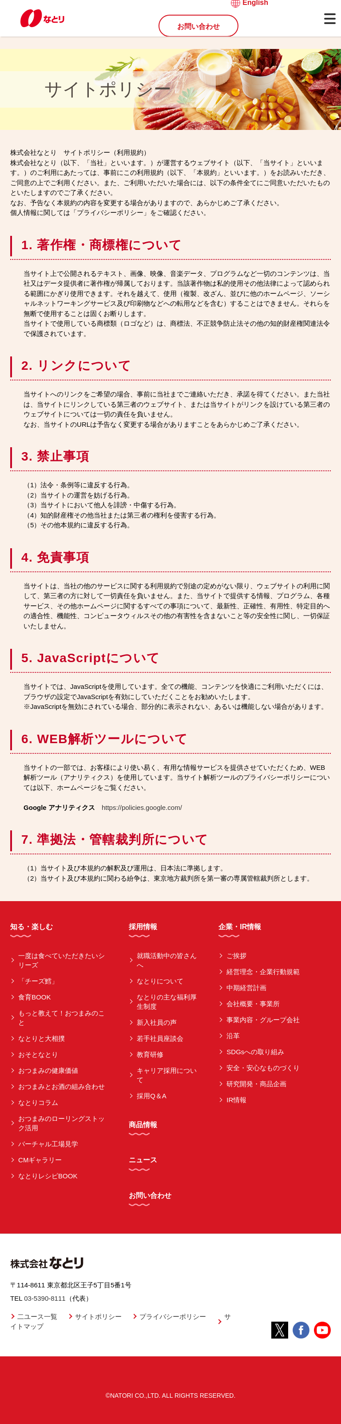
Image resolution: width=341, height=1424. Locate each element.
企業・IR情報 (239, 926)
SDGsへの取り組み (255, 1052)
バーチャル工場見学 (48, 1144)
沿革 (233, 1036)
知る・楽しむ (31, 926)
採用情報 (143, 926)
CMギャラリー (40, 1160)
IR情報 (236, 1100)
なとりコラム (38, 1102)
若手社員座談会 (160, 1038)
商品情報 (143, 1125)
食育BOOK (34, 997)
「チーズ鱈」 (38, 981)
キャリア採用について (167, 1075)
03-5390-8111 (44, 1298)
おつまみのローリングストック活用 (61, 1123)
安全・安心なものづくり (263, 1068)
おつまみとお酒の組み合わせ (61, 1086)
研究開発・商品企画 (256, 1084)
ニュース (143, 1160)
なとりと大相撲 (41, 1038)
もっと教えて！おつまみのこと (61, 1017)
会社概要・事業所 (253, 1003)
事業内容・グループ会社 (263, 1020)
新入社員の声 (157, 1022)
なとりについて (160, 981)
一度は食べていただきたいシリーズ (61, 960)
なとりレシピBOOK (47, 1176)
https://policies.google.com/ (142, 807)
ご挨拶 (236, 955)
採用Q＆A (152, 1096)
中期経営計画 (246, 987)
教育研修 (150, 1054)
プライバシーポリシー (172, 1316)
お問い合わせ (198, 26)
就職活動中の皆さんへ (167, 960)
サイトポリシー (98, 1316)
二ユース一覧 (37, 1316)
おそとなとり (38, 1054)
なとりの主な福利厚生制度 (167, 1001)
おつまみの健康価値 (48, 1070)
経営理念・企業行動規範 (263, 971)
